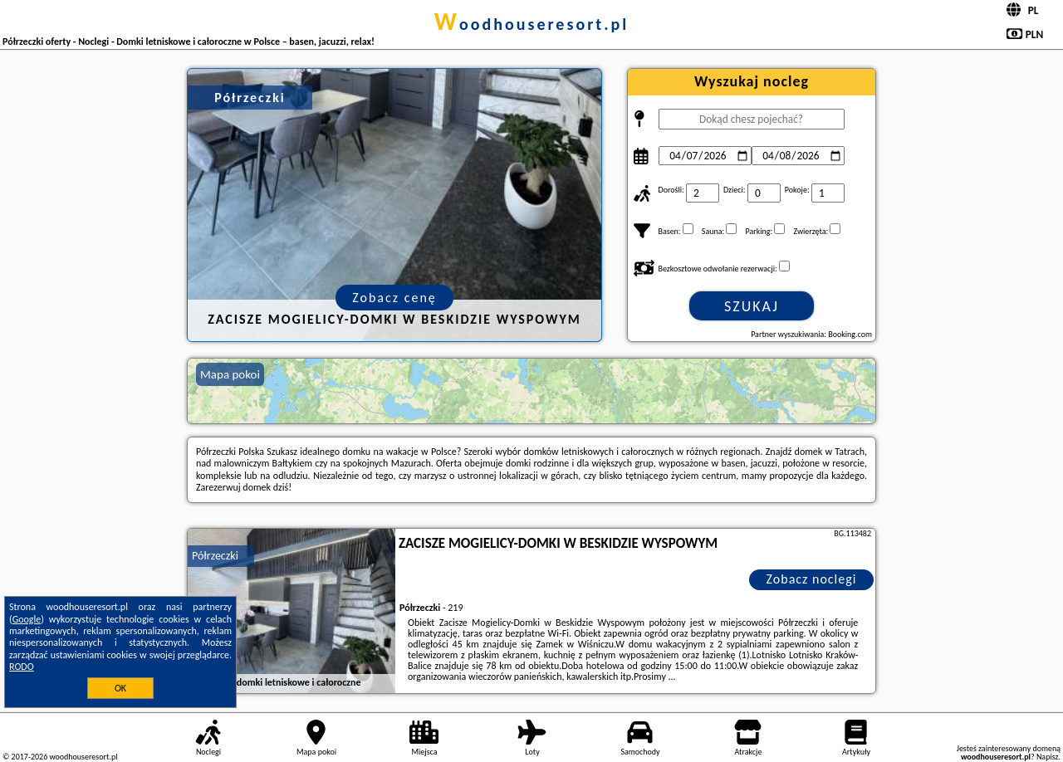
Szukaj (751, 306)
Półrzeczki (215, 556)
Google (27, 619)
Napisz (1047, 756)
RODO (21, 666)
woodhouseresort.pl (531, 24)
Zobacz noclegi (812, 579)
